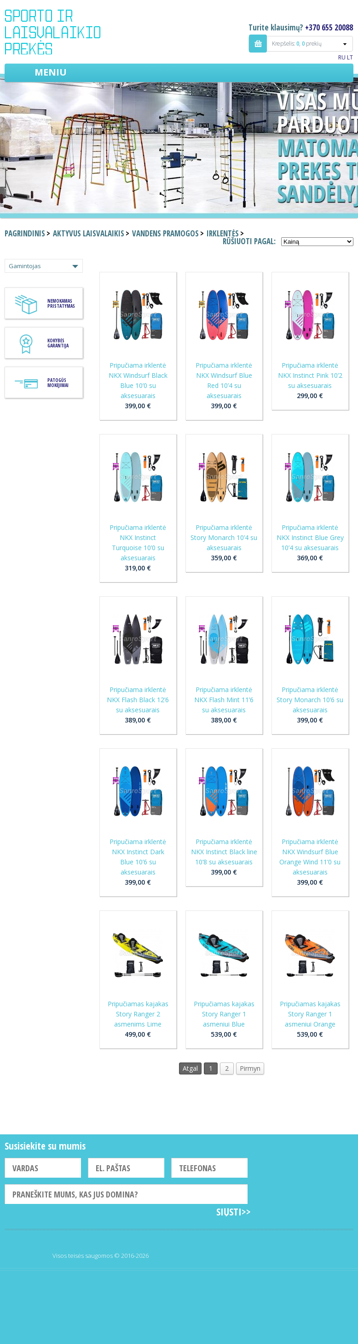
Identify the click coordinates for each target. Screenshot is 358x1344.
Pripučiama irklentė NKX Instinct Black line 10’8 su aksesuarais (224, 851)
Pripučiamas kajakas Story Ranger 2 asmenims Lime (138, 1013)
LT (350, 57)
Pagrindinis (25, 233)
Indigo (60, 31)
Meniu (51, 72)
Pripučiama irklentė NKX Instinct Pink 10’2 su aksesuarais (310, 375)
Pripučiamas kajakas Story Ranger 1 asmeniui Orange (310, 1013)
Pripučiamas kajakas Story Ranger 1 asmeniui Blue (224, 1013)
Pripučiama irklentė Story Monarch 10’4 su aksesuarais (224, 537)
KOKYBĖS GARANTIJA (58, 343)
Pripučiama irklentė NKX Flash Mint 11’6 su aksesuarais (224, 699)
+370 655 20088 (329, 27)
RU (342, 57)
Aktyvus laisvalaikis (88, 233)
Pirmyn (250, 1068)
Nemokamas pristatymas (61, 303)
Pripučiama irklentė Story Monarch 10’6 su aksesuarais (310, 699)
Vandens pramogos (165, 233)
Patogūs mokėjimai (58, 382)
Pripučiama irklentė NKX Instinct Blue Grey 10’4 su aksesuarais (310, 537)
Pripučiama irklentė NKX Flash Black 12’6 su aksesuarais (138, 699)
